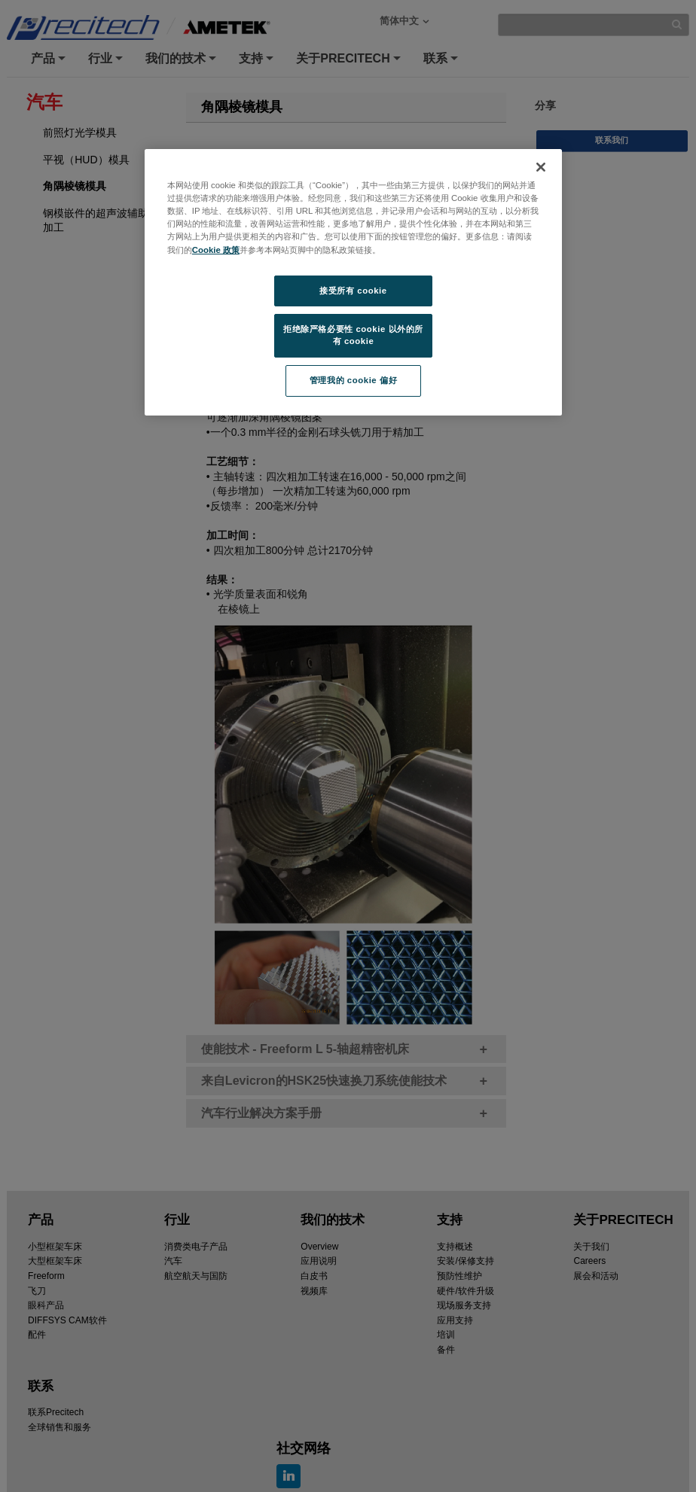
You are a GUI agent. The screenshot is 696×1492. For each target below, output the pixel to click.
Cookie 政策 (216, 249)
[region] (353, 282)
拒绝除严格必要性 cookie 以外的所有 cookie (353, 335)
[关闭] (540, 167)
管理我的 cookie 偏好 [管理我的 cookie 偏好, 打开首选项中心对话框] (353, 380)
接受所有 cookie (352, 290)
